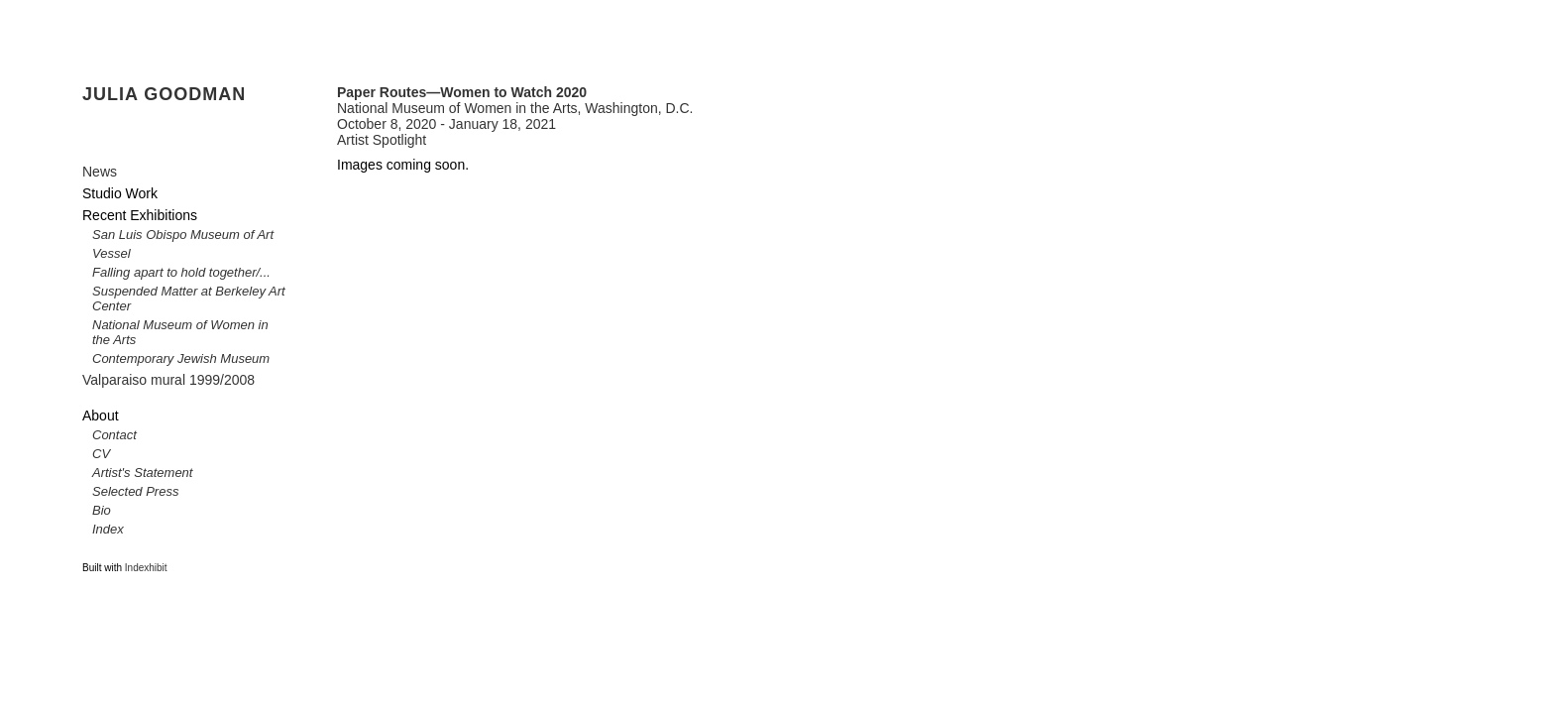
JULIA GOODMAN (164, 94)
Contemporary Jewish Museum (181, 358)
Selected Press (135, 491)
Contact (114, 434)
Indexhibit (146, 567)
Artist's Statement (142, 472)
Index (108, 529)
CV (101, 453)
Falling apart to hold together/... (181, 272)
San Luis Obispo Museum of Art (183, 234)
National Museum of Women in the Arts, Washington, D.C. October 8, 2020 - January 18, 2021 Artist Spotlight (515, 116)
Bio (101, 510)
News (99, 171)
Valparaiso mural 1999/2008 (168, 380)
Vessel (111, 253)
